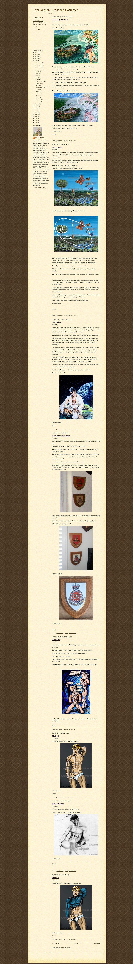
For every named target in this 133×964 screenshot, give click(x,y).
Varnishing (38, 85)
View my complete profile (39, 187)
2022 (36, 60)
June (37, 75)
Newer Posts (55, 943)
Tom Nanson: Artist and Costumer (55, 10)
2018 (36, 110)
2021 (36, 104)
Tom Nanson (39, 137)
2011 (36, 120)
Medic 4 (38, 91)
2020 (36, 106)
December (39, 62)
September (39, 69)
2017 (36, 112)
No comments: (72, 140)
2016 (36, 114)
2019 (36, 108)
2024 (36, 56)
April (37, 79)
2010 (36, 122)
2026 (36, 52)
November (39, 65)
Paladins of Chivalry (38, 21)
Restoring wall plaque (41, 87)
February (38, 99)
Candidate (38, 89)
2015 (36, 116)
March (38, 97)
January (38, 101)
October (38, 67)
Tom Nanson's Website (38, 22)
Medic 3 (38, 95)
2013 (36, 118)
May (37, 77)
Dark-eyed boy (40, 93)
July (37, 73)
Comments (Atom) (65, 947)
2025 (36, 54)
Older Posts (96, 943)
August (38, 71)
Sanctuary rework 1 (41, 81)
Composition (39, 83)
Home (76, 943)
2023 (36, 58)
